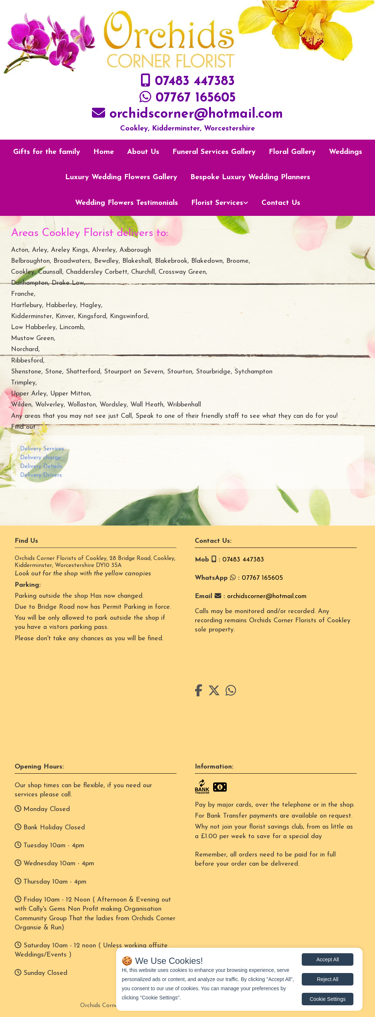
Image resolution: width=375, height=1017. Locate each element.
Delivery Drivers (41, 475)
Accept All (327, 959)
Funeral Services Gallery (214, 152)
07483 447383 (195, 81)
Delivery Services (42, 449)
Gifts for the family (46, 152)
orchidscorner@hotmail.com (196, 114)
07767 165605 (196, 98)
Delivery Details (41, 466)
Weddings (345, 152)
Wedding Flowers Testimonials (126, 203)
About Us (143, 152)
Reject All (327, 979)
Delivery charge (40, 458)
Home (103, 152)
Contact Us (280, 203)
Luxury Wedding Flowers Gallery (121, 177)
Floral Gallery (292, 152)
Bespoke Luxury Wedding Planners (250, 177)
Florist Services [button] (217, 203)
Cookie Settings (328, 999)
